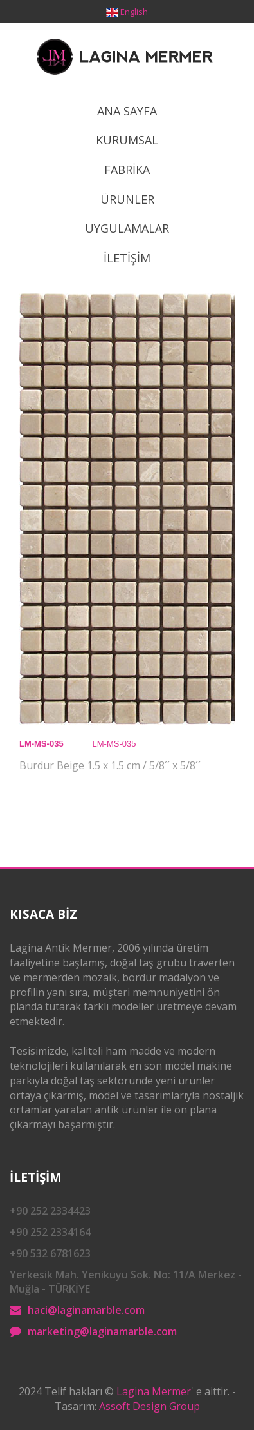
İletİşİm (127, 258)
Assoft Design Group (149, 1406)
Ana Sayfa (127, 111)
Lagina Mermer (153, 1391)
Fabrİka (127, 169)
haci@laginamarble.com (86, 1310)
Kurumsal (127, 140)
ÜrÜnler (127, 199)
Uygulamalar (127, 228)
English (134, 11)
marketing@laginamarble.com (102, 1331)
